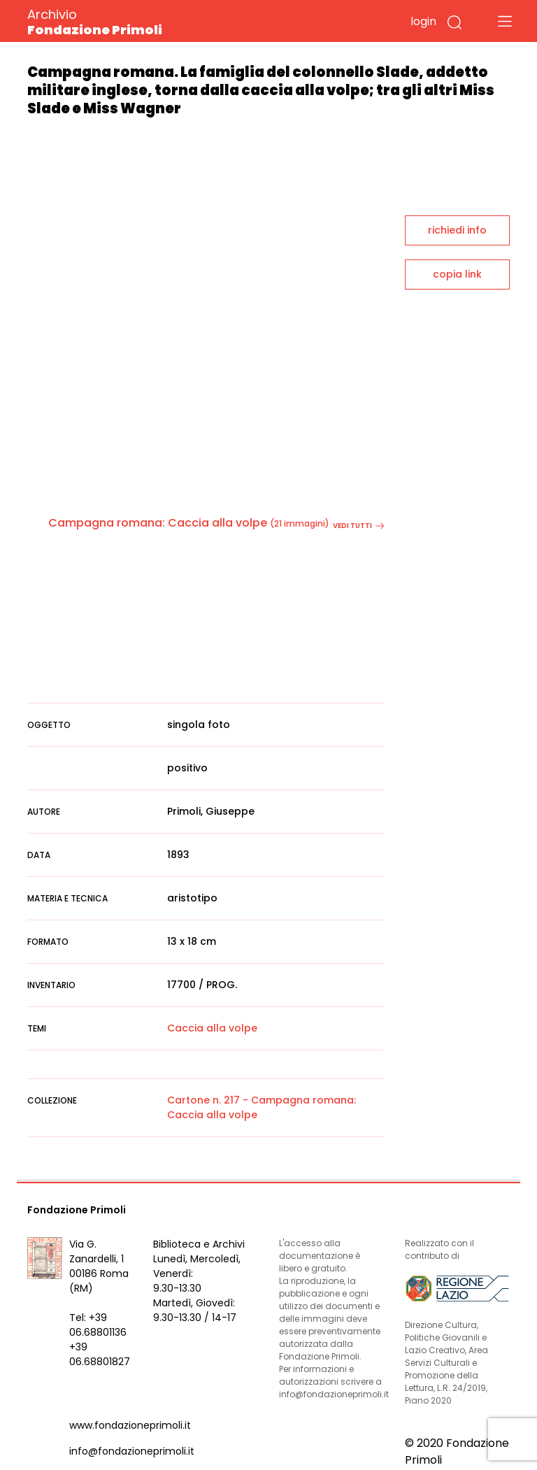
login (423, 21)
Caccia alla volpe (212, 1028)
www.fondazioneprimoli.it (130, 1425)
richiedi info (457, 230)
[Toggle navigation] (504, 20)
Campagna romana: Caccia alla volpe (157, 523)
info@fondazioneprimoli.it (131, 1451)
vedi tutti (358, 525)
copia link (457, 274)
